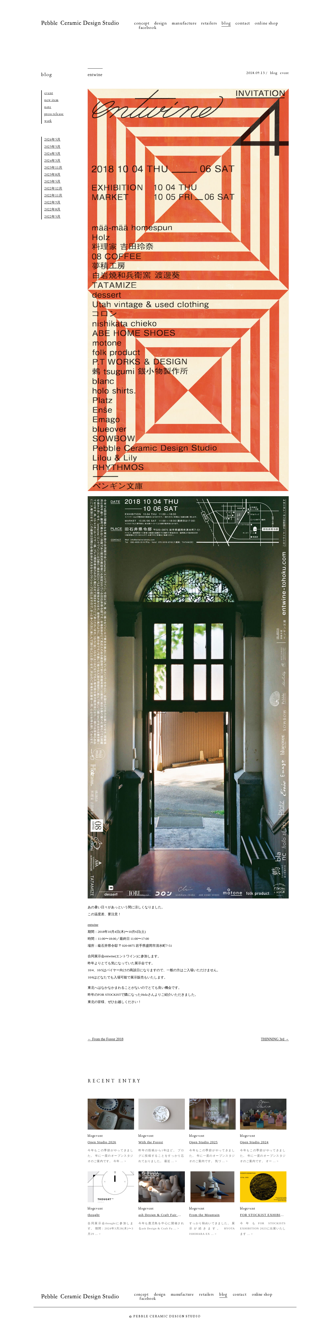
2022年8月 (52, 209)
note (47, 107)
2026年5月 (52, 139)
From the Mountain (204, 1215)
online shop (266, 23)
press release (54, 114)
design (160, 23)
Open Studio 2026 (102, 1142)
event (284, 72)
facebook (147, 27)
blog (226, 23)
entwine (95, 74)
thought (94, 1215)
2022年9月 (52, 202)
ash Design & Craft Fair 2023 (160, 1215)
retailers (209, 23)
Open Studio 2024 (254, 1142)
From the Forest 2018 (105, 1039)
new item (51, 100)
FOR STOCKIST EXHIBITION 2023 (262, 1215)
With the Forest (150, 1142)
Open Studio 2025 (203, 1142)
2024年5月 (52, 153)
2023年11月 (53, 167)
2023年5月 (52, 181)
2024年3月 (52, 160)
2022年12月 (53, 188)
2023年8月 (52, 174)
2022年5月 (52, 216)
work (48, 121)
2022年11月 (53, 195)
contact (242, 23)
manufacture (184, 23)
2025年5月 (52, 146)
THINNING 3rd (275, 1039)
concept (142, 23)
